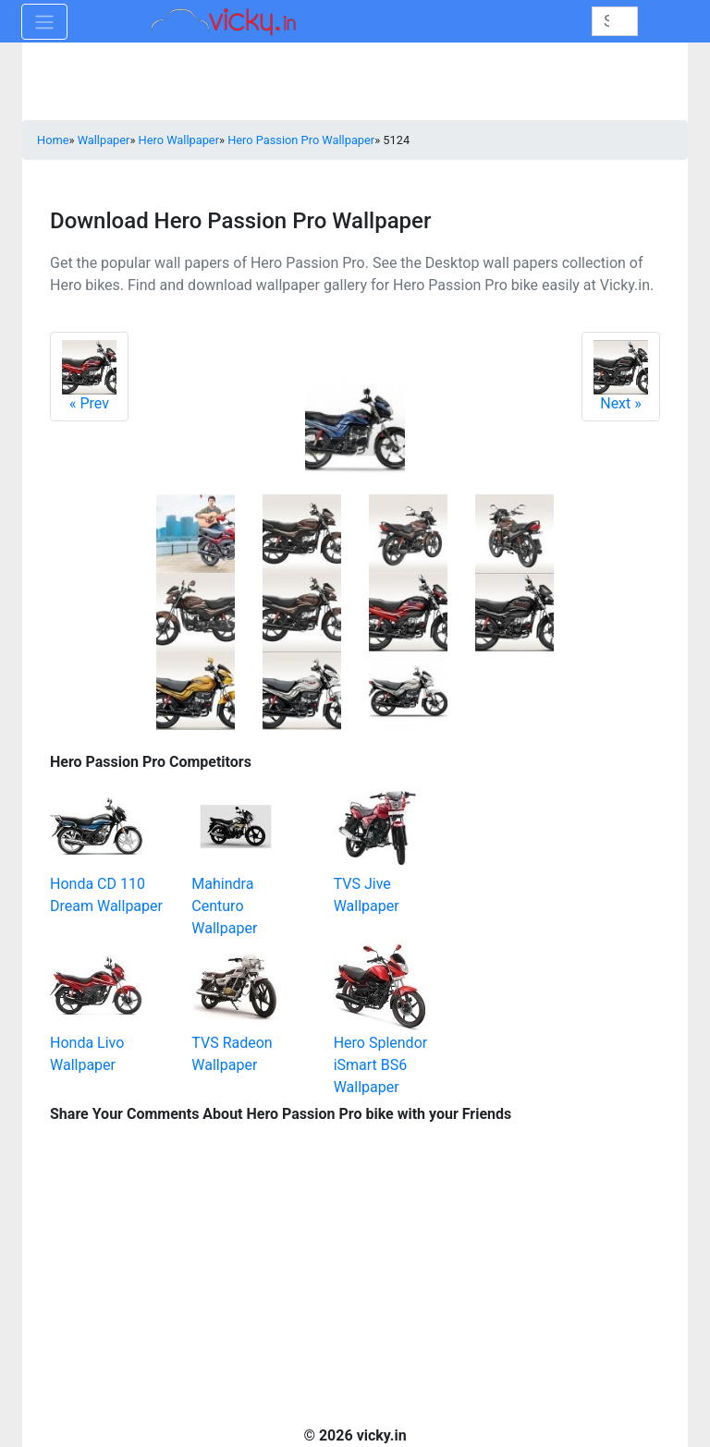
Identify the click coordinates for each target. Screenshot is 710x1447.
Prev (89, 376)
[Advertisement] (567, 840)
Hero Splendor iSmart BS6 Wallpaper (381, 1065)
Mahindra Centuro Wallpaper (224, 906)
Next (621, 376)
